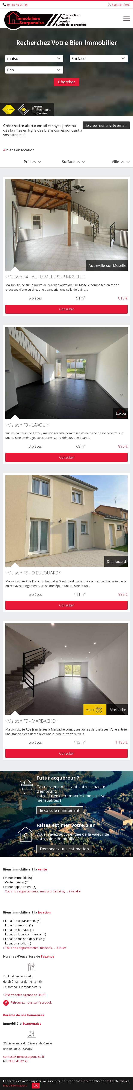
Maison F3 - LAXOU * (28, 425)
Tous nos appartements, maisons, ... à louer (35, 948)
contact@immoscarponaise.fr (23, 1057)
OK (36, 1085)
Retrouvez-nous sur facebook (31, 1002)
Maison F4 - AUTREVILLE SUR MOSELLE (46, 277)
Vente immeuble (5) (18, 878)
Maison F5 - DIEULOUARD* (34, 573)
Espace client (121, 5)
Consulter (66, 309)
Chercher (66, 81)
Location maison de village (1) (26, 939)
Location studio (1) (18, 943)
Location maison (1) (19, 925)
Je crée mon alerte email (106, 125)
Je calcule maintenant (60, 810)
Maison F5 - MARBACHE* (32, 721)
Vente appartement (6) (20, 887)
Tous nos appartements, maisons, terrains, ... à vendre (43, 891)
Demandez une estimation (64, 848)
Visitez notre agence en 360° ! (25, 995)
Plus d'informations (15, 1085)
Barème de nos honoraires (23, 1015)
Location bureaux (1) (19, 930)
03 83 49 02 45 (17, 5)
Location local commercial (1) (25, 934)
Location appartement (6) (23, 921)
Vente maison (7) (17, 882)
